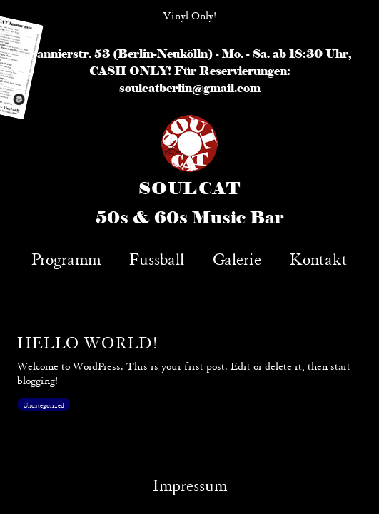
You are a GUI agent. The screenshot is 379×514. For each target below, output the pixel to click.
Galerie (237, 257)
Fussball (156, 257)
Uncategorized (43, 404)
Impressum (190, 483)
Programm (66, 257)
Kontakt (319, 257)
